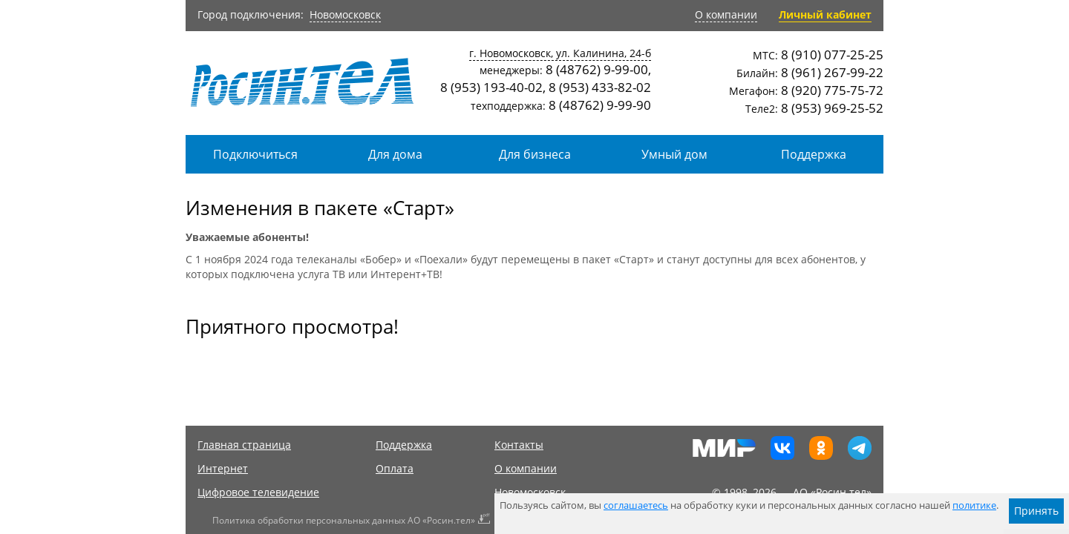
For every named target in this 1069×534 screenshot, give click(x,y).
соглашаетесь (636, 505)
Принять (1036, 511)
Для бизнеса (535, 154)
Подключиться (255, 154)
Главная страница (244, 445)
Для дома (395, 154)
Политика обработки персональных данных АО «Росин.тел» (343, 520)
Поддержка (813, 154)
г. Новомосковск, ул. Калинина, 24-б (560, 53)
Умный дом (674, 154)
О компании (726, 14)
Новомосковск (345, 14)
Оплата (394, 468)
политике (974, 505)
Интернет (222, 468)
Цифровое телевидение (258, 492)
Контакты (518, 445)
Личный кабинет (825, 14)
